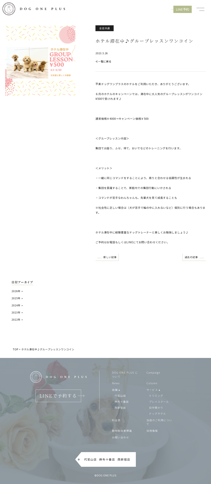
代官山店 (120, 396)
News (116, 383)
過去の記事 (191, 257)
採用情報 (152, 431)
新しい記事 (110, 257)
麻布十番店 (122, 401)
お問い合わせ (120, 437)
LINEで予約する (58, 396)
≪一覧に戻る (103, 61)
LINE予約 (182, 9)
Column (152, 383)
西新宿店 (120, 408)
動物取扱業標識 (122, 431)
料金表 (116, 420)
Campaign (153, 372)
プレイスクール (159, 401)
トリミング (156, 396)
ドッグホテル (157, 413)
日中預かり (156, 408)
